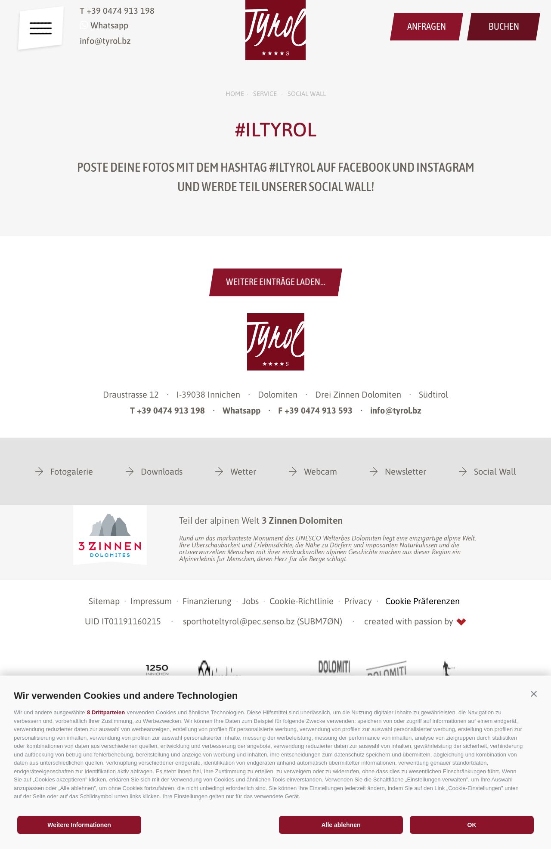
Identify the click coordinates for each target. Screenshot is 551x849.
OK (472, 824)
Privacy (358, 601)
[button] (533, 693)
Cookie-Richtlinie (301, 601)
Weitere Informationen (79, 824)
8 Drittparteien (106, 712)
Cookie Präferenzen (422, 601)
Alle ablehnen (340, 824)
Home (235, 93)
